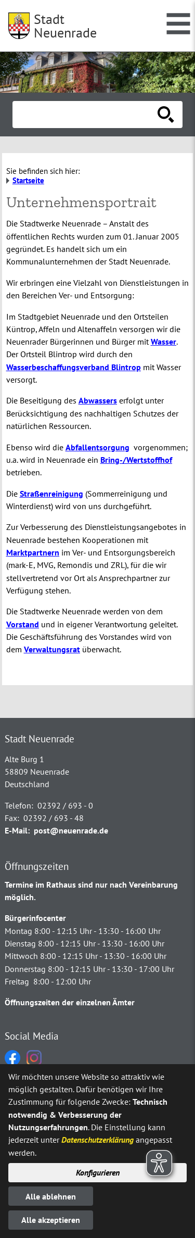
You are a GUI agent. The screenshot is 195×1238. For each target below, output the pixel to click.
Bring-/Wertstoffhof (136, 459)
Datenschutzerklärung (97, 1139)
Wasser (163, 341)
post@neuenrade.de (71, 830)
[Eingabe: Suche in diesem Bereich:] (86, 114)
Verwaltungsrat (52, 649)
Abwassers (98, 400)
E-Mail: (17, 830)
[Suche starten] (166, 114)
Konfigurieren (98, 1172)
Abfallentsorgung (97, 447)
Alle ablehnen (50, 1196)
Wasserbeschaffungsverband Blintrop (73, 367)
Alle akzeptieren (50, 1220)
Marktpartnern (32, 552)
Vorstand (22, 624)
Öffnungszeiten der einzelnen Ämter (70, 1002)
